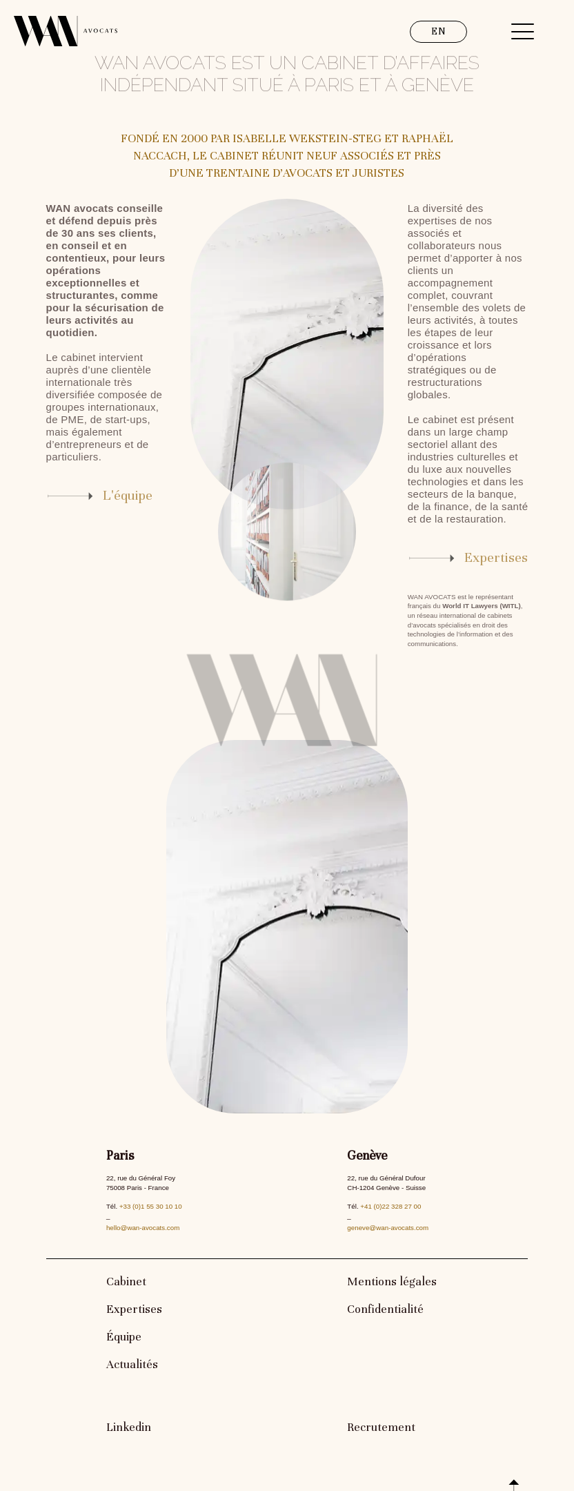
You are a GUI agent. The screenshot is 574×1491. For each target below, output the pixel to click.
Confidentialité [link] (385, 1309)
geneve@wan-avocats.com (387, 1227)
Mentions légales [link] (392, 1281)
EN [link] (438, 31)
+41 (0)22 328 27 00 (390, 1206)
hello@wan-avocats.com (142, 1227)
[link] (106, 495)
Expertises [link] (134, 1309)
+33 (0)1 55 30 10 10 (150, 1206)
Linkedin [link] (128, 1427)
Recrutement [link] (381, 1427)
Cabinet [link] (126, 1281)
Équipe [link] (123, 1336)
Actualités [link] (132, 1364)
